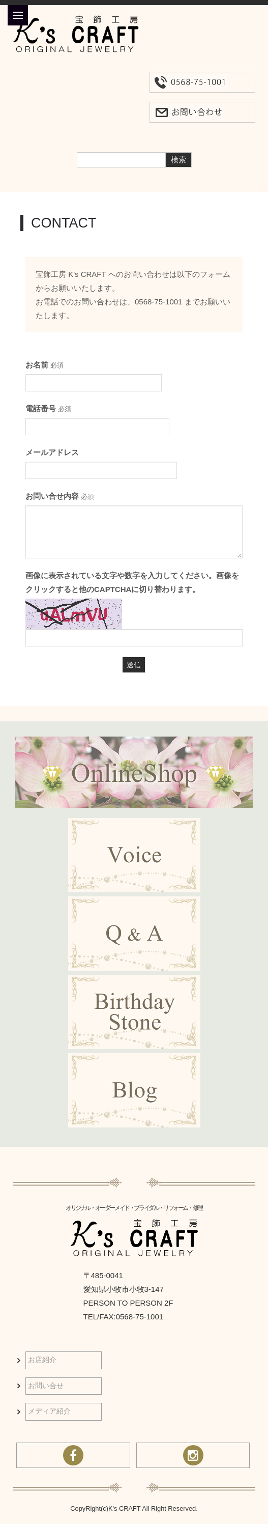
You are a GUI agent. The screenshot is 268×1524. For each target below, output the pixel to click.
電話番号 (48, 408)
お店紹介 (42, 1360)
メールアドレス (52, 452)
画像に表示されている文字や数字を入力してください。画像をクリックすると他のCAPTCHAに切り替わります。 (132, 582)
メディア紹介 (49, 1411)
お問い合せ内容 (59, 496)
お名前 (44, 364)
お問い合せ (46, 1386)
